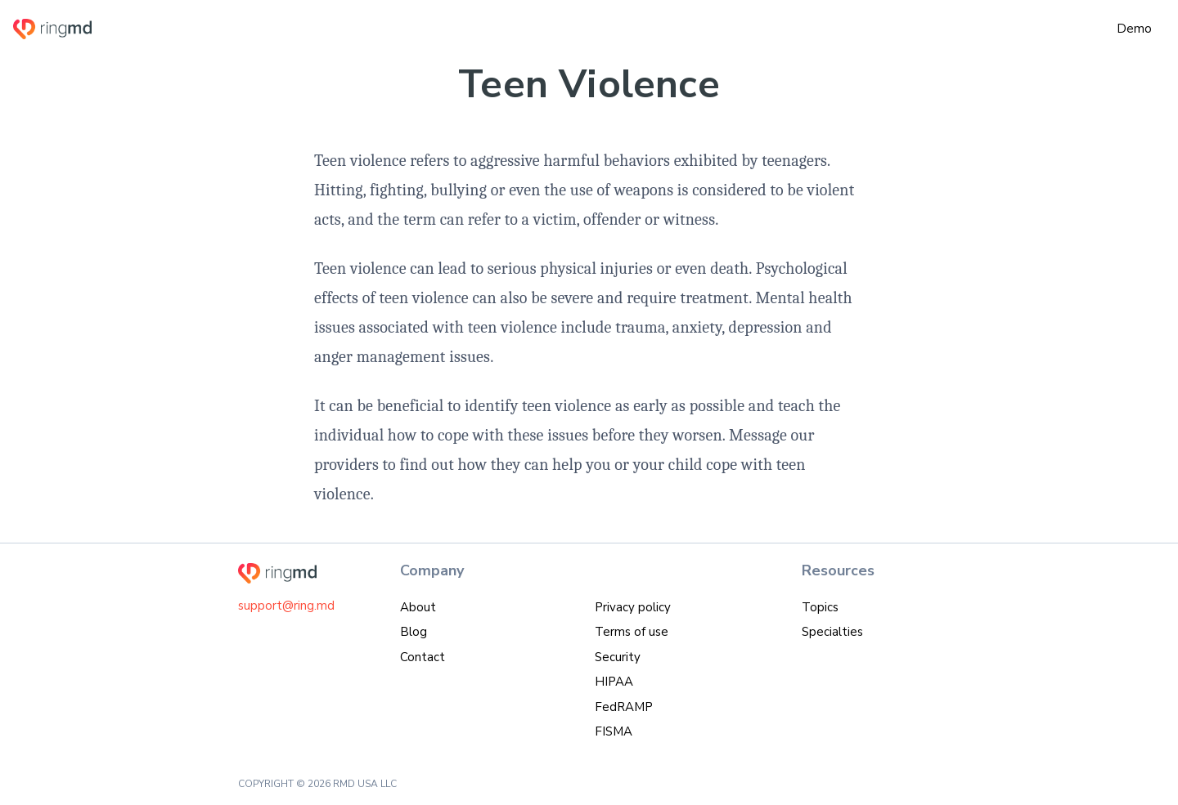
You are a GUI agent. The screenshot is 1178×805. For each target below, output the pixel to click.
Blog (413, 632)
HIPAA (614, 681)
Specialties (832, 632)
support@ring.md (286, 605)
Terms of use (631, 632)
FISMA (613, 731)
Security (618, 657)
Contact (422, 657)
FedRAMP (624, 707)
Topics (820, 607)
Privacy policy (633, 607)
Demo (1134, 28)
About (418, 607)
